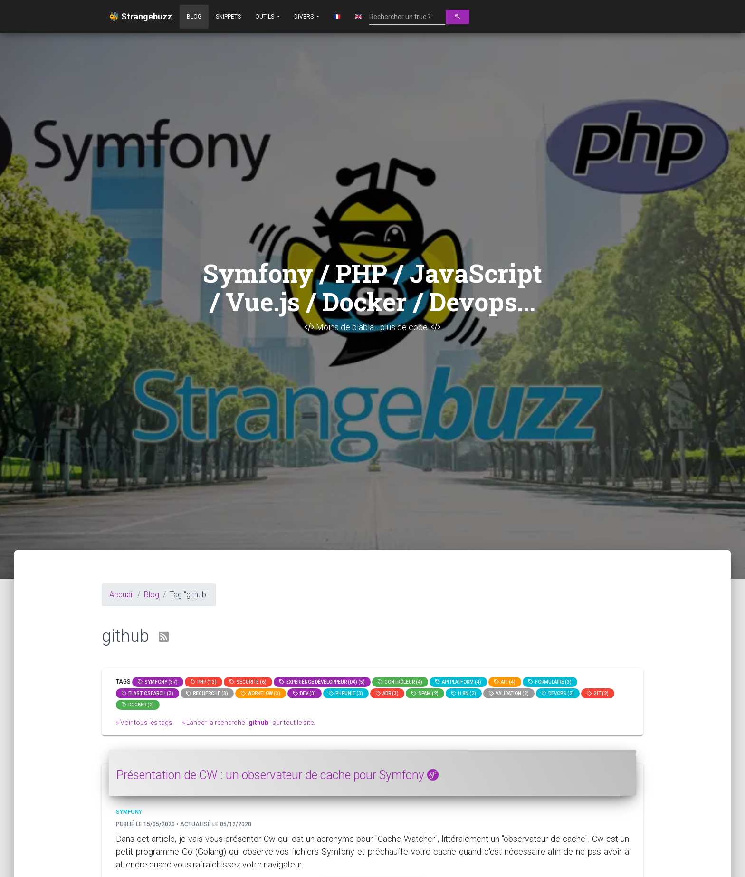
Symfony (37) (158, 682)
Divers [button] (304, 16)
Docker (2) (138, 704)
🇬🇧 (358, 16)
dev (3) (304, 693)
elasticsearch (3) (147, 693)
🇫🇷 (337, 16)
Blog (194, 16)
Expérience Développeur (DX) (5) (322, 682)
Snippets (228, 16)
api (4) (505, 682)
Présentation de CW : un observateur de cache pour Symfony (277, 775)
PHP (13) (204, 682)
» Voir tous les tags (144, 722)
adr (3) (387, 693)
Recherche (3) (207, 693)
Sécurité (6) (248, 682)
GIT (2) (598, 693)
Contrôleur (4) (400, 682)
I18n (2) (463, 693)
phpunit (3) (346, 693)
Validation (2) (509, 693)
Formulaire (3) (550, 682)
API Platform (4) (458, 682)
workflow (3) (260, 693)
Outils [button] (265, 16)
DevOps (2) (558, 693)
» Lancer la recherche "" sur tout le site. (248, 722)
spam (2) (425, 693)
